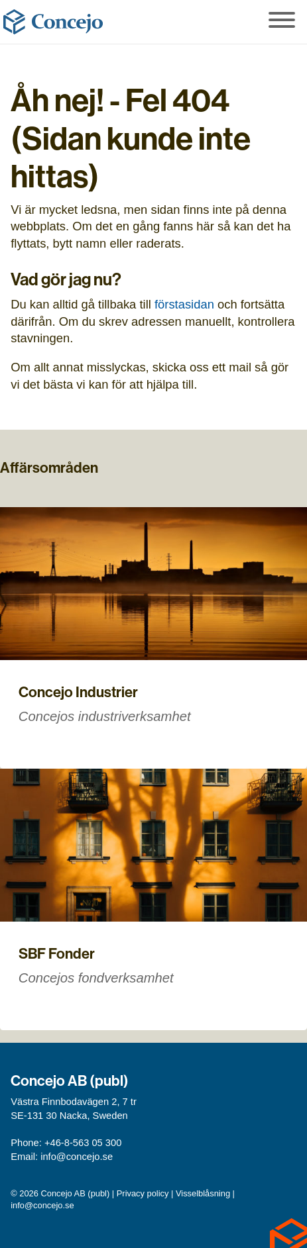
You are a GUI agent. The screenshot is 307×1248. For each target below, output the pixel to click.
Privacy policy (143, 1193)
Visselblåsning (203, 1193)
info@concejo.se (76, 1156)
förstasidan (184, 304)
